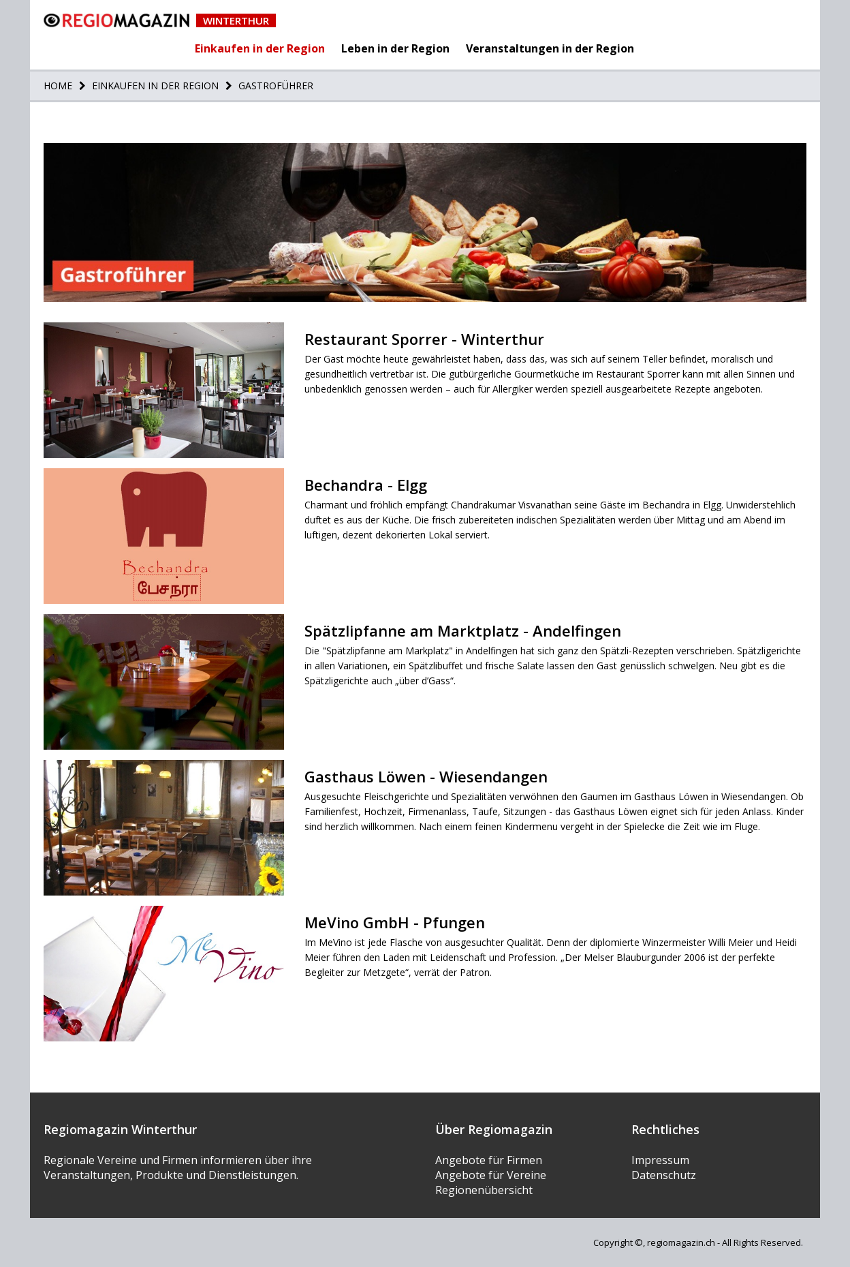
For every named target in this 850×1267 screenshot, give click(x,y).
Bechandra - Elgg (365, 484)
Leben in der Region (395, 48)
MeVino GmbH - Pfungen (394, 922)
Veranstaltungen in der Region (550, 48)
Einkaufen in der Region (260, 48)
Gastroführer (274, 85)
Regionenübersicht (484, 1189)
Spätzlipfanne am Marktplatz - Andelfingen (462, 630)
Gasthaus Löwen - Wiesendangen (426, 776)
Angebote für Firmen (488, 1159)
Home (58, 85)
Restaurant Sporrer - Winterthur (424, 339)
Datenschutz (663, 1174)
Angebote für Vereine (490, 1174)
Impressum (660, 1159)
